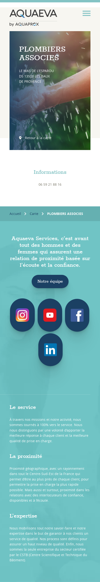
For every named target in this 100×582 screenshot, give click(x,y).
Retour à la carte (35, 138)
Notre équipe (50, 281)
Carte (34, 213)
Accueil (15, 213)
